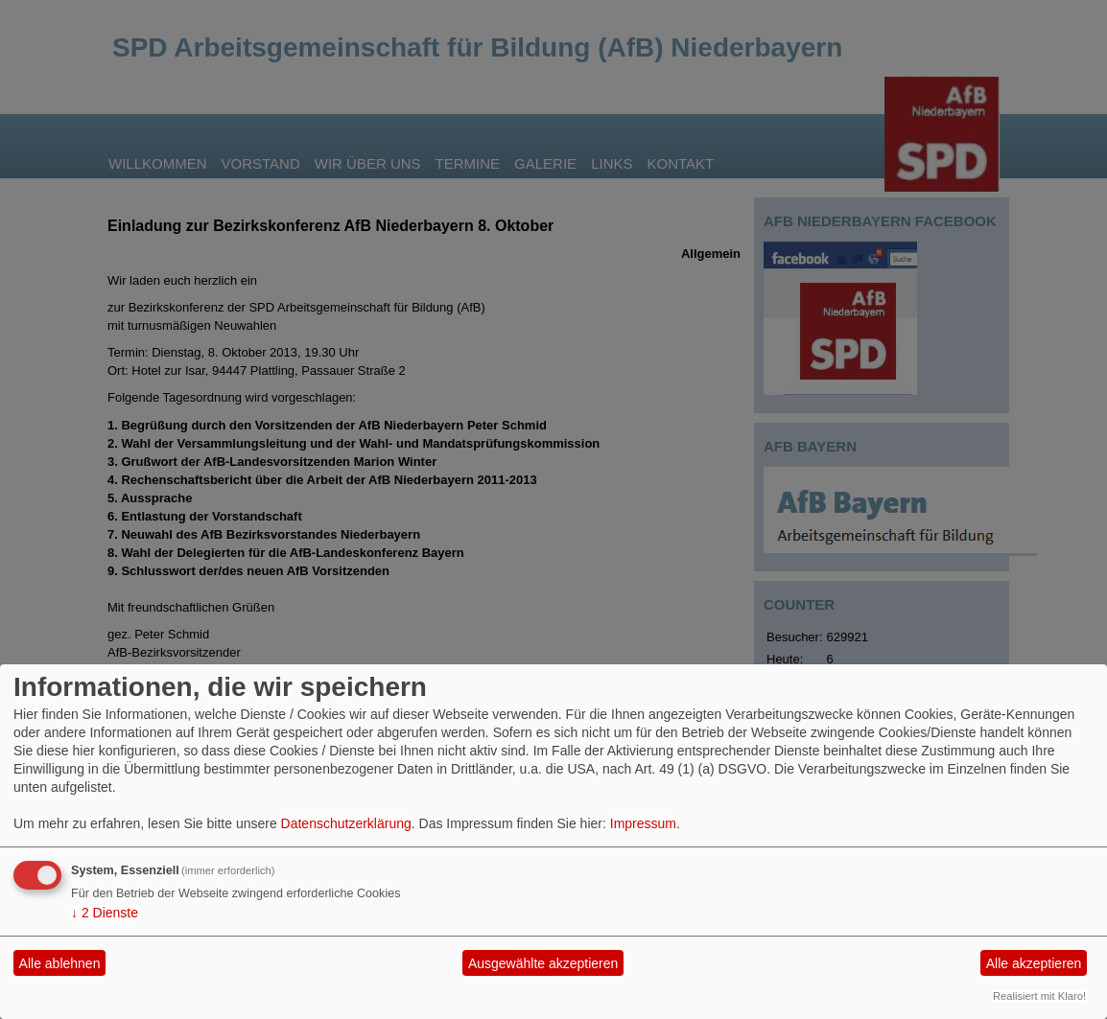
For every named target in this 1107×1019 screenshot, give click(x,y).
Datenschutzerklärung (346, 823)
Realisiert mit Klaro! (1039, 996)
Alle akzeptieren (1034, 963)
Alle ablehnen (60, 963)
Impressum (643, 823)
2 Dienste (104, 912)
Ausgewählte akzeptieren (543, 963)
